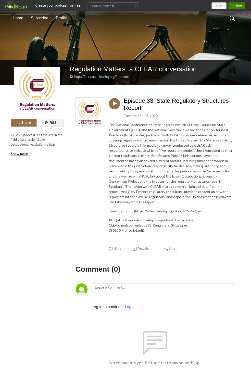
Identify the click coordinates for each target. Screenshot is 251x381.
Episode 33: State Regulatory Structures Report (176, 104)
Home (18, 18)
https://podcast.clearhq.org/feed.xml (99, 77)
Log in (130, 307)
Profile (61, 18)
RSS (51, 123)
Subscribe (39, 18)
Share (24, 123)
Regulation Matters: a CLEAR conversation (133, 69)
